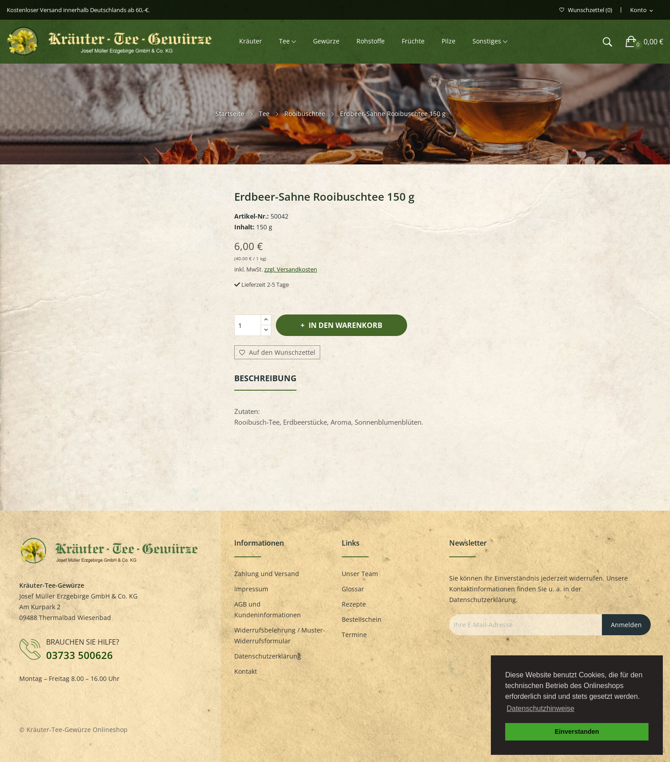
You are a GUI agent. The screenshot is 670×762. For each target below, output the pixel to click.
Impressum (251, 589)
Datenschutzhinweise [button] (540, 708)
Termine (354, 634)
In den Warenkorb (344, 325)
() (585, 10)
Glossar (353, 589)
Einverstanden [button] (576, 731)
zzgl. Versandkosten (290, 269)
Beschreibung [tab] (265, 378)
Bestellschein (362, 619)
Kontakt (245, 671)
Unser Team (360, 573)
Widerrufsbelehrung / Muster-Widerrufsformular (279, 635)
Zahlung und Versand (266, 573)
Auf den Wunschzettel (277, 352)
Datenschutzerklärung (267, 656)
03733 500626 (79, 655)
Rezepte (354, 604)
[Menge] (247, 325)
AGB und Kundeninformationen (267, 609)
